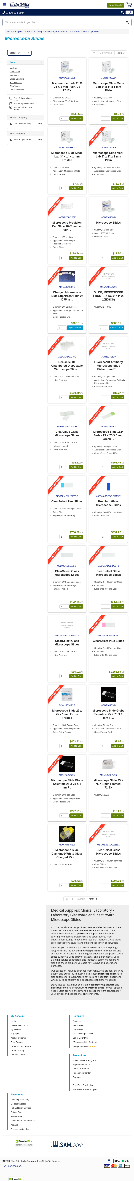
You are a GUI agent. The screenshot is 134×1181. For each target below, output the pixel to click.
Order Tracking (17, 1050)
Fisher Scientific (17, 90)
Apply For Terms (18, 1038)
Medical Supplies (14, 31)
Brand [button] (13, 62)
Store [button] (13, 149)
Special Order (75, 327)
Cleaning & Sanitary (20, 1099)
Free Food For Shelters (83, 1085)
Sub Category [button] (17, 133)
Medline (13, 68)
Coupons (77, 1077)
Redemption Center (82, 1073)
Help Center (78, 1025)
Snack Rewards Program (84, 1060)
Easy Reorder (17, 1042)
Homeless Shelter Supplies (85, 1089)
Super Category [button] (18, 117)
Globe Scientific (17, 79)
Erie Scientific (16, 82)
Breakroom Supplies (20, 1129)
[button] (122, 12)
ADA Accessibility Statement (86, 1042)
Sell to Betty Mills (80, 1038)
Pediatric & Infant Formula (23, 1120)
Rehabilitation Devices (21, 1108)
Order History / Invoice (21, 1046)
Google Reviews (80, 1046)
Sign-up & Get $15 (81, 1064)
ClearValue (15, 86)
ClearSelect (15, 71)
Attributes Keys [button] (18, 236)
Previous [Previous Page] (106, 52)
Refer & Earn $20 (81, 1068)
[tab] (25, 62)
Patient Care (16, 1112)
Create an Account (19, 1025)
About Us (77, 1021)
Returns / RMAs (18, 1055)
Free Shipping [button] (17, 182)
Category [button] (15, 165)
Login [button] (129, 12)
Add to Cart (76, 118)
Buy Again (15, 1033)
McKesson (14, 75)
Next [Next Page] (120, 52)
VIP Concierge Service (83, 1033)
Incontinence (16, 1116)
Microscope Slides (91, 31)
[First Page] (94, 52)
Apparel (14, 1125)
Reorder (116, 5)
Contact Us (78, 1029)
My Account (16, 1029)
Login (13, 1021)
